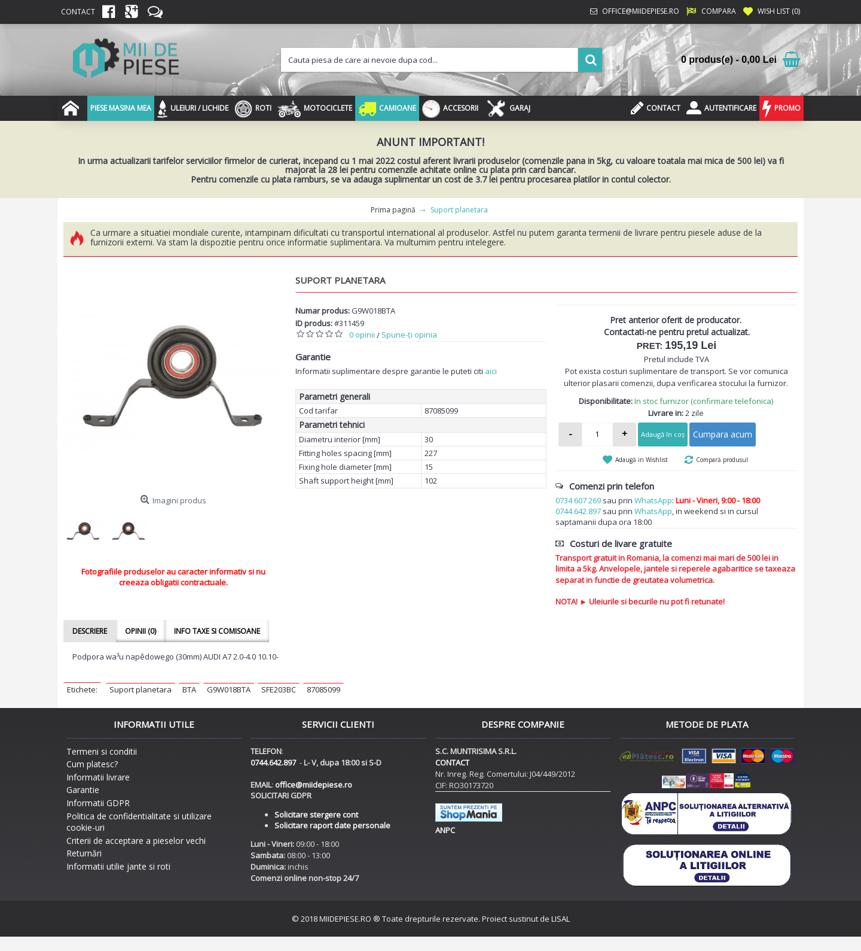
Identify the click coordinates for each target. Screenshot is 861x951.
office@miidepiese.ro (313, 784)
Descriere (89, 631)
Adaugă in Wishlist (641, 459)
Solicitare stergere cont (316, 814)
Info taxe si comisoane (217, 631)
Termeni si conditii (101, 751)
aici (491, 371)
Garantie (82, 789)
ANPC (445, 830)
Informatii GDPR (98, 803)
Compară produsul (722, 459)
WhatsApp (653, 500)
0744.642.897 (578, 511)
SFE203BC (278, 689)
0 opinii (362, 334)
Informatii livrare (98, 777)
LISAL (560, 918)
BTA (189, 689)
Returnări (84, 853)
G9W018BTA (229, 689)
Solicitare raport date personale (332, 825)
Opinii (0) (140, 631)
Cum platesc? (92, 764)
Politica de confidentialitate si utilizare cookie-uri (139, 822)
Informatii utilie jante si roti (118, 866)
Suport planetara (140, 689)
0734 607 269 (578, 500)
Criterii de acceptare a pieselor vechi (136, 840)
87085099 (323, 689)
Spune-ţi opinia (409, 334)
